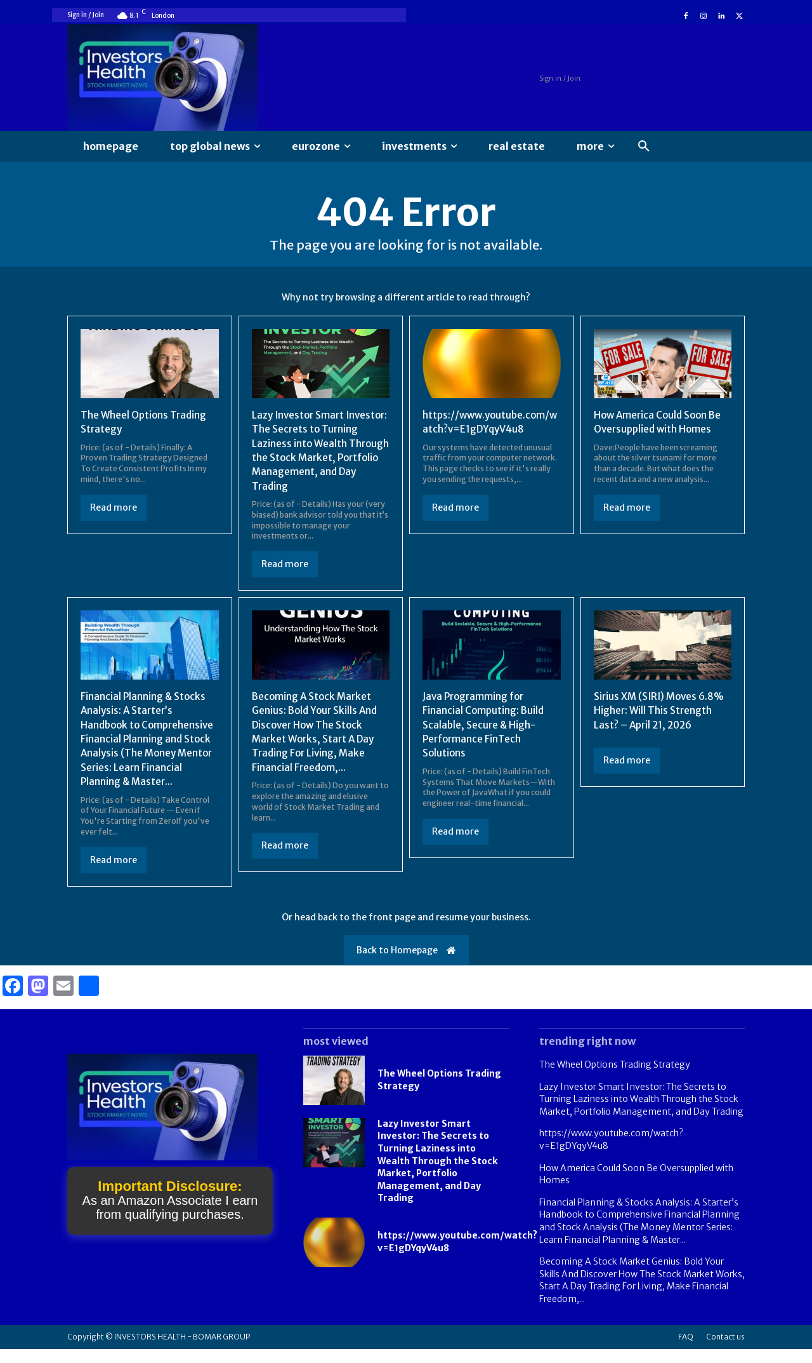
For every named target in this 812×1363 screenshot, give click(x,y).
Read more (113, 507)
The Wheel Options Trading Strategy (614, 1078)
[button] (644, 147)
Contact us (725, 1350)
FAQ (685, 1350)
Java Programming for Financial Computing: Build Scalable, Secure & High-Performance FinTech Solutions (484, 725)
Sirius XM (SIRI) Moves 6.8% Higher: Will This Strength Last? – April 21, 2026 (662, 710)
